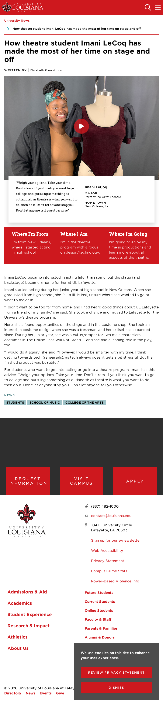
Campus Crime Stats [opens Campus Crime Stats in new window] (109, 571)
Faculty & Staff (98, 619)
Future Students (99, 592)
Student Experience (29, 614)
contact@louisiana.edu (111, 515)
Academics (19, 603)
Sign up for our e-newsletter (116, 540)
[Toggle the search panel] (148, 8)
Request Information (28, 480)
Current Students (100, 601)
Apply (135, 481)
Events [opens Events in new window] (46, 693)
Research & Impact (28, 625)
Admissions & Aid (27, 592)
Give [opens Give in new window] (60, 693)
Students (15, 402)
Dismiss (116, 687)
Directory (12, 693)
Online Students (99, 610)
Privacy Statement (107, 560)
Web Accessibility (107, 550)
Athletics (17, 637)
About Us (18, 648)
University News (17, 20)
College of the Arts (84, 402)
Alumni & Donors (100, 637)
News (30, 693)
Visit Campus (81, 480)
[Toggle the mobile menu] (158, 8)
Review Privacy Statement (116, 672)
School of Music (45, 402)
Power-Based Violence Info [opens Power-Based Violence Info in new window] (115, 581)
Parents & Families (101, 628)
